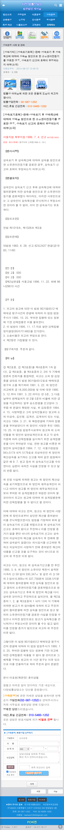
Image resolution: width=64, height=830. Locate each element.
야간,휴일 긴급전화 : (24, 106)
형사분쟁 (51, 19)
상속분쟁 (51, 14)
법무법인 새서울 (32, 9)
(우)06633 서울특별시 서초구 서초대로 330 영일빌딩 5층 (32, 808)
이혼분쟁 (36, 14)
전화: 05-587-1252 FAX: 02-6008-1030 (32, 811)
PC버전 (42, 799)
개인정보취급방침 (50, 804)
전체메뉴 (51, 25)
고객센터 (36, 24)
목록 (32, 784)
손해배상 (7, 19)
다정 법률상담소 (32, 4)
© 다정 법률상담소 (33, 804)
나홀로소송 (21, 24)
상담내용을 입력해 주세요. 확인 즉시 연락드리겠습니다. (39, 757)
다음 (55, 791)
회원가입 (32, 799)
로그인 (21, 799)
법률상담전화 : (20, 102)
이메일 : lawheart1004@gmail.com (32, 815)
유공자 (21, 19)
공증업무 (21, 14)
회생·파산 (7, 24)
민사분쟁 (36, 19)
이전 (38, 791)
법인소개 (7, 14)
